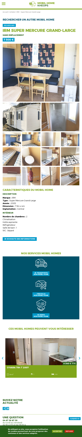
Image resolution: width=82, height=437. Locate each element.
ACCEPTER (57, 431)
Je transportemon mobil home (41, 273)
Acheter (12, 12)
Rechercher (9, 25)
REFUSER (69, 431)
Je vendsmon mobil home (41, 315)
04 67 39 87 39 (10, 420)
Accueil (5, 12)
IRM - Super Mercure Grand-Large (28, 12)
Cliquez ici (74, 419)
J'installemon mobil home (41, 294)
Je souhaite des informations (19, 239)
